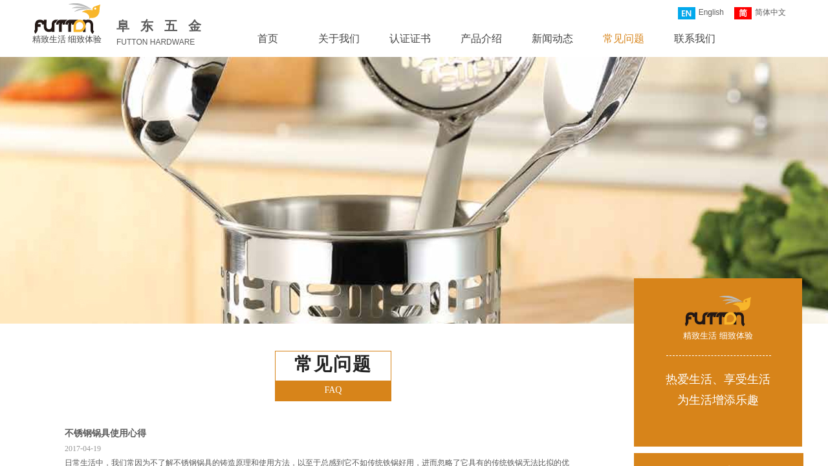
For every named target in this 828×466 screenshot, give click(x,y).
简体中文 (760, 13)
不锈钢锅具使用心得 (105, 433)
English (701, 13)
